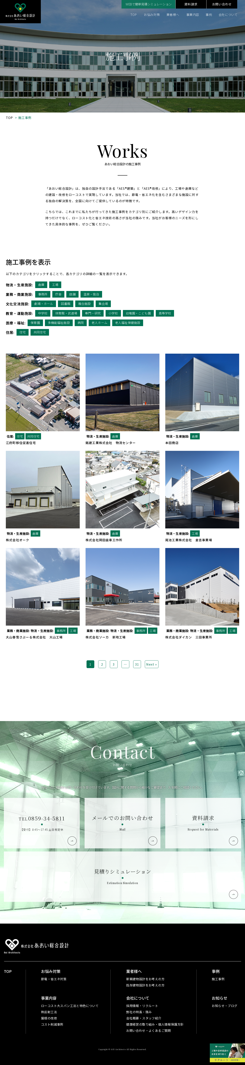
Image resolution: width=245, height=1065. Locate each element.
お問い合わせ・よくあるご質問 (148, 1030)
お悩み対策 (152, 14)
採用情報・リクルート (142, 1005)
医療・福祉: (16, 322)
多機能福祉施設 (59, 322)
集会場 (103, 303)
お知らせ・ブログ (224, 1005)
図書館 (65, 303)
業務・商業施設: (19, 294)
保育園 (35, 322)
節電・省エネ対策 (53, 979)
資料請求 (190, 4)
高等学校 (165, 313)
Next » (151, 664)
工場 (55, 284)
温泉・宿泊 (91, 294)
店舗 (72, 294)
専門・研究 (93, 313)
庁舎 (58, 294)
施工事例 (218, 979)
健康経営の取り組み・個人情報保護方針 (155, 1024)
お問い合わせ (222, 4)
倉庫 (41, 284)
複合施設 (84, 303)
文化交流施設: (17, 303)
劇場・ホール (43, 303)
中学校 (42, 313)
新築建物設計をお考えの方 (145, 979)
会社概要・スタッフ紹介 (143, 1018)
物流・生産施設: (19, 284)
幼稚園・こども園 (138, 313)
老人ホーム (99, 322)
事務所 (42, 294)
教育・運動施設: (19, 313)
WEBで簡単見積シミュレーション (149, 4)
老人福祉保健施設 (127, 322)
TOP (133, 14)
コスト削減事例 (52, 1024)
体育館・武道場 (66, 313)
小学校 (113, 313)
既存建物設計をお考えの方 (145, 985)
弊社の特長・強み (139, 1012)
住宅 (22, 332)
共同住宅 (39, 332)
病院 (81, 322)
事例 (209, 14)
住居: (10, 332)
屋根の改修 (49, 1018)
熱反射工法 (49, 1012)
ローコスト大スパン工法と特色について (70, 1005)
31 (137, 664)
